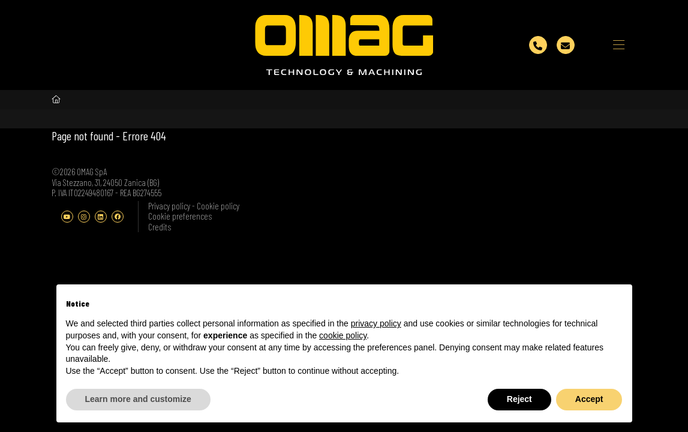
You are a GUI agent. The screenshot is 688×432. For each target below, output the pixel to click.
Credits (159, 226)
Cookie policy (218, 205)
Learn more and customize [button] (138, 399)
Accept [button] (589, 399)
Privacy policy (170, 205)
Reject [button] (519, 399)
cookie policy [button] (342, 335)
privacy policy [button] (376, 323)
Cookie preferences (180, 216)
